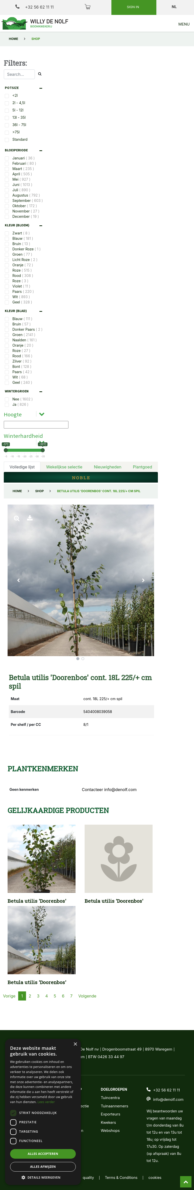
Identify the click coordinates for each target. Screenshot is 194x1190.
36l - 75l (19, 125)
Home (13, 39)
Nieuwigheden (108, 462)
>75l (16, 132)
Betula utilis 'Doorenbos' (37, 918)
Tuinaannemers (114, 1106)
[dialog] (43, 1112)
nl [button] (175, 6)
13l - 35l (19, 117)
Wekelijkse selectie (64, 462)
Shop (39, 508)
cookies (155, 1177)
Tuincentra (110, 1097)
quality (88, 1177)
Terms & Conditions (121, 1177)
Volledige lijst (22, 462)
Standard (20, 139)
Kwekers (108, 1122)
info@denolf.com (168, 1099)
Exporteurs (110, 1114)
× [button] (75, 1044)
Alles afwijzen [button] (43, 1166)
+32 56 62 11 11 (34, 7)
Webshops (110, 1130)
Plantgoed (142, 462)
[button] (19, 597)
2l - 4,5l (18, 103)
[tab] (25, 88)
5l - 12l (17, 110)
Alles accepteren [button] (43, 1154)
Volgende (87, 1012)
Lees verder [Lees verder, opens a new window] (46, 1102)
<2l (15, 95)
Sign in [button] (133, 7)
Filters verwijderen (72, 488)
